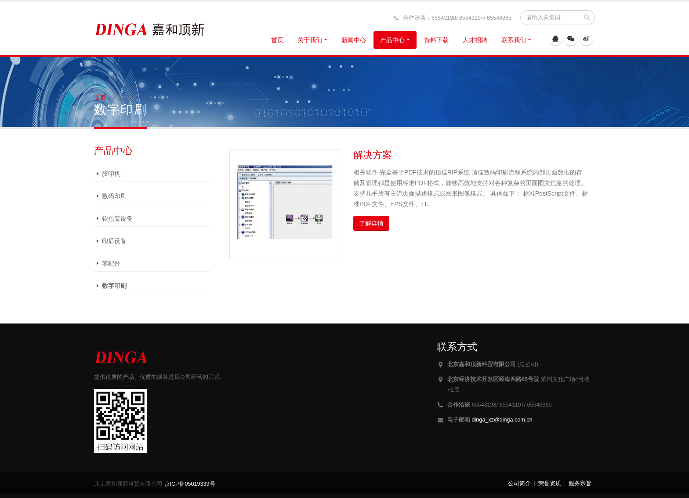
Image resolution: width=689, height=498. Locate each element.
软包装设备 (117, 218)
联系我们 (513, 40)
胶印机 (111, 173)
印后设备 (114, 240)
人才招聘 (475, 40)
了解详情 (371, 223)
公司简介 (519, 483)
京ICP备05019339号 (189, 484)
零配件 (111, 263)
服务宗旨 (580, 483)
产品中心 (392, 40)
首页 (277, 40)
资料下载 (436, 40)
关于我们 (309, 40)
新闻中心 (353, 40)
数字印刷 (114, 285)
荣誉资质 (549, 483)
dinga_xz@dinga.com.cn (502, 420)
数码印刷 (114, 196)
